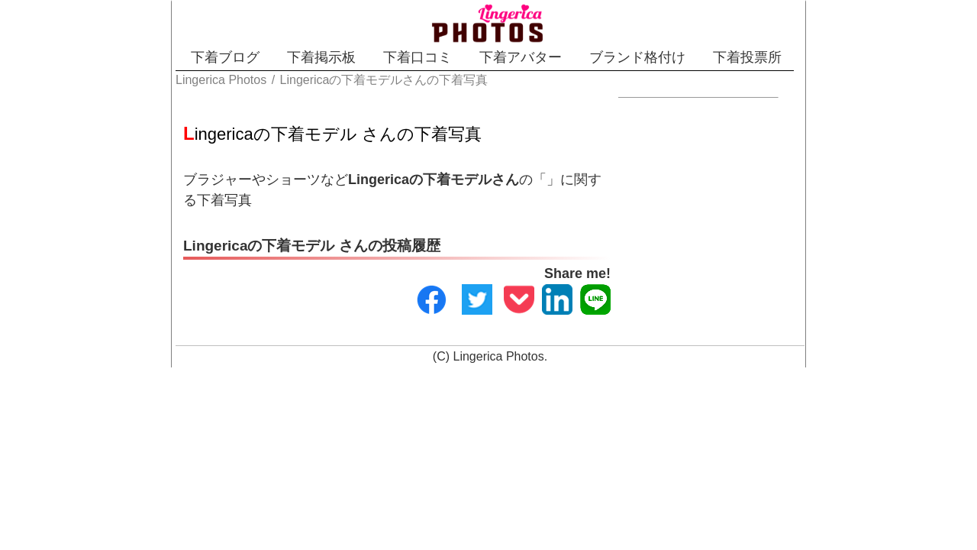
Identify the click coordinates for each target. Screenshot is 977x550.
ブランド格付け (685, 57)
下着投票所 (822, 57)
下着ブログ (166, 57)
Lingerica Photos (498, 340)
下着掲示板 (289, 57)
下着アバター (542, 57)
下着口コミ (412, 57)
